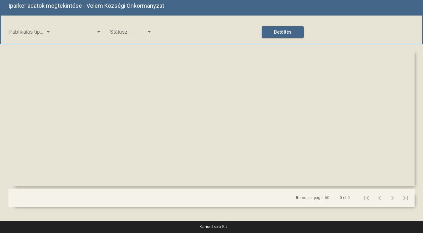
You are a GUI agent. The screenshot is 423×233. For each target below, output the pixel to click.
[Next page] (392, 197)
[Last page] (405, 197)
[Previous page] (379, 197)
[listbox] (30, 32)
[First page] (366, 197)
